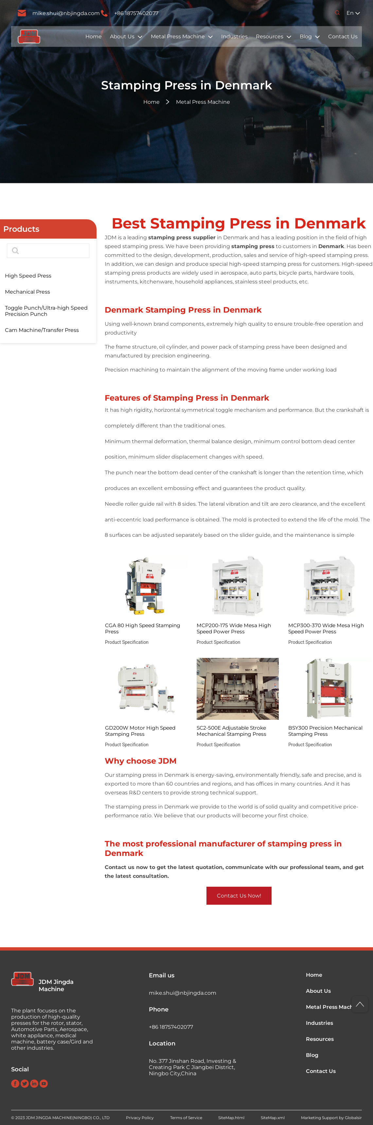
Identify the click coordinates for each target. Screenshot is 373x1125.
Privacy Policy (140, 1117)
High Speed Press (28, 276)
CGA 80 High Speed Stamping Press (142, 628)
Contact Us (343, 36)
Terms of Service (186, 1117)
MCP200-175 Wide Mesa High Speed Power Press (234, 628)
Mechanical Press (27, 292)
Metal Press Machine (178, 36)
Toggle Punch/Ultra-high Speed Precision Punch (46, 311)
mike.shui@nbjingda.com (66, 13)
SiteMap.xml (273, 1117)
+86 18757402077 (136, 13)
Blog (306, 36)
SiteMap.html (231, 1117)
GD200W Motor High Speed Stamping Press (140, 731)
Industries (234, 36)
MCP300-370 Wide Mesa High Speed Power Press (326, 628)
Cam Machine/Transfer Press (42, 330)
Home (93, 36)
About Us (122, 36)
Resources (269, 36)
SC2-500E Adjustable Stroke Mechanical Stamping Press (231, 731)
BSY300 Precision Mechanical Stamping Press (325, 731)
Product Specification (127, 642)
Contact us (119, 867)
